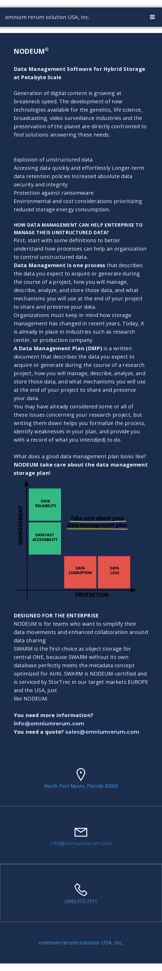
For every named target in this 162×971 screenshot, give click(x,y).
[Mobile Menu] (152, 17)
